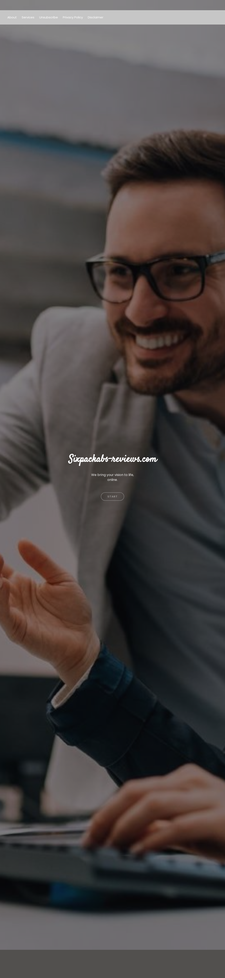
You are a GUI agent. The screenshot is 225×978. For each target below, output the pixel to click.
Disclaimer (95, 17)
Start (112, 488)
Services (28, 17)
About (12, 17)
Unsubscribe (48, 17)
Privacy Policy (73, 17)
